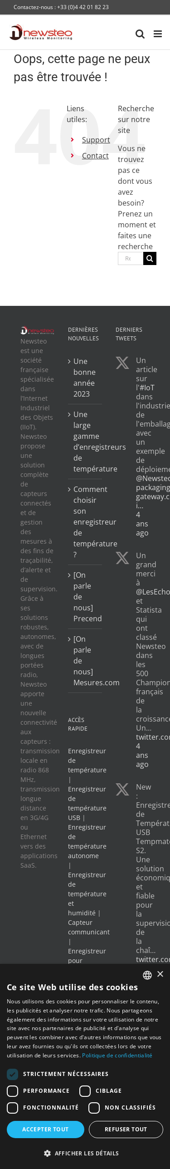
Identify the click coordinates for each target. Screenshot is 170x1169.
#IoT (147, 388)
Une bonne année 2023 (84, 377)
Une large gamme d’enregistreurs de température (85, 441)
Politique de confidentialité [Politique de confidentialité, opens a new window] (117, 1055)
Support (96, 140)
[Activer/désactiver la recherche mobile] (140, 34)
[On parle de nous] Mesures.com (85, 661)
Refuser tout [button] (126, 1129)
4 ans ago (142, 524)
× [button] (159, 974)
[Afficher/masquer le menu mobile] (158, 34)
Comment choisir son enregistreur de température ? (85, 522)
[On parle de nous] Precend (85, 597)
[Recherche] (149, 258)
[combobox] (147, 975)
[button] (85, 1153)
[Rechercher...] (130, 258)
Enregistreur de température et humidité (87, 893)
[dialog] (85, 1066)
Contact (95, 156)
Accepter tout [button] (45, 1129)
